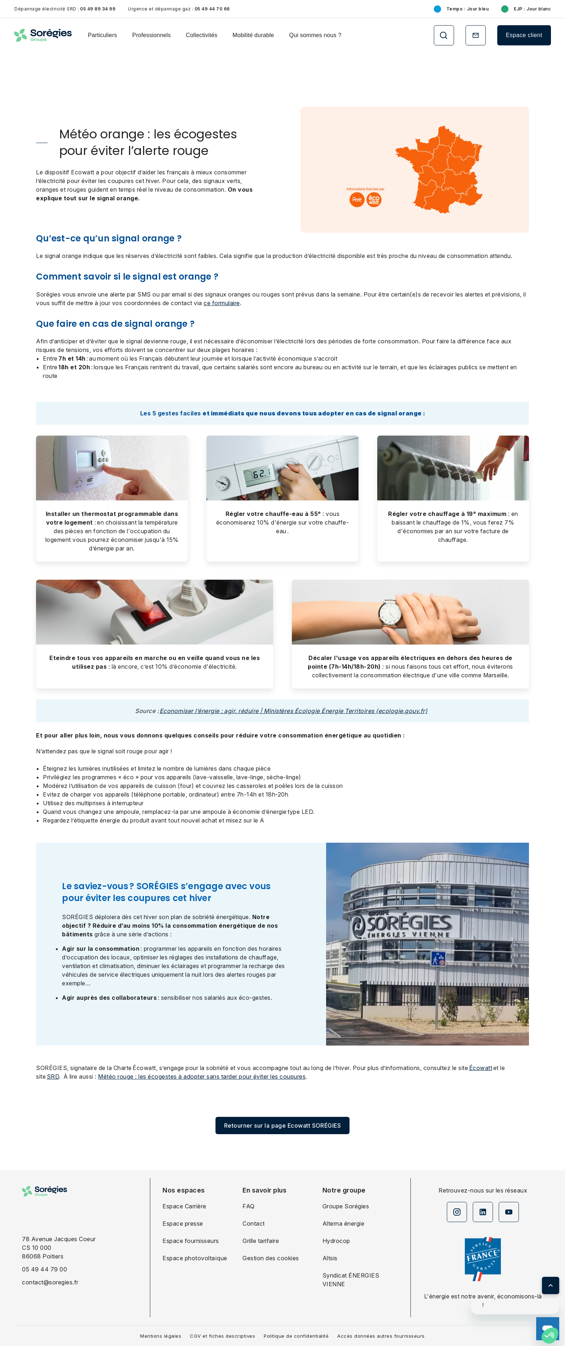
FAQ (249, 1206)
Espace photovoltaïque (195, 1258)
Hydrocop (336, 1240)
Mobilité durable (253, 35)
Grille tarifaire (261, 1240)
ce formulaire (222, 303)
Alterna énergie (343, 1223)
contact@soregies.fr (50, 1282)
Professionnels (151, 35)
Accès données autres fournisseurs (381, 1336)
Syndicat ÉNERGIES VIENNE (350, 1280)
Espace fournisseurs (191, 1240)
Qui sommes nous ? (315, 35)
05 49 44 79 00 (44, 1269)
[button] (550, 1335)
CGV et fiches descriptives (222, 1336)
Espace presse (183, 1223)
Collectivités (201, 35)
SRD (53, 1076)
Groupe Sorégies (345, 1206)
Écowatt (481, 1067)
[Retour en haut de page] (550, 1285)
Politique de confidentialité (296, 1336)
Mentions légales (160, 1336)
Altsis (330, 1258)
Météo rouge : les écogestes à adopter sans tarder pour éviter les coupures (202, 1076)
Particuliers (102, 35)
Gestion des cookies (271, 1258)
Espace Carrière (184, 1206)
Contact (254, 1223)
